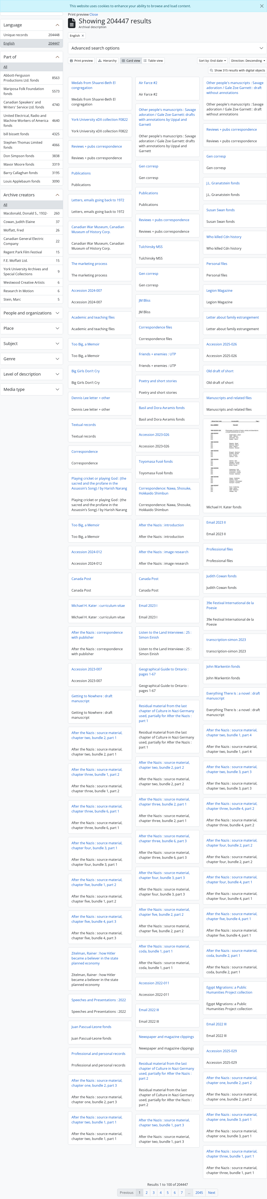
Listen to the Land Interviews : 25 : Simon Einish (165, 635)
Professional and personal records (98, 1053)
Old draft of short (220, 371)
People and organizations (28, 313)
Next (211, 1192)
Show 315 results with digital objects (237, 70)
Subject (11, 343)
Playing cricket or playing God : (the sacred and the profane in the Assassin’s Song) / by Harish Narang (99, 483)
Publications (81, 173)
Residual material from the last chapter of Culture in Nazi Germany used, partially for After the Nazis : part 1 (166, 713)
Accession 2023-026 (154, 434)
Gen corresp (216, 156)
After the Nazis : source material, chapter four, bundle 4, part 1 (231, 879)
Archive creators (19, 195)
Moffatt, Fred (31, 231)
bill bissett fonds (31, 135)
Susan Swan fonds (220, 210)
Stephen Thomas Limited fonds (31, 145)
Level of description (22, 374)
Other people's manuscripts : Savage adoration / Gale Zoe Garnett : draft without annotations (234, 88)
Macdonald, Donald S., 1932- (31, 214)
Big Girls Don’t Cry (86, 371)
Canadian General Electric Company (31, 241)
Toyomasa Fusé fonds (156, 461)
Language (13, 25)
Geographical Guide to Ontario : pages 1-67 (163, 671)
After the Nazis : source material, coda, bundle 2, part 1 (231, 952)
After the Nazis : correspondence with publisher (97, 635)
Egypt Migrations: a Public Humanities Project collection (229, 989)
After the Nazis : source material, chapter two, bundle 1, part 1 (97, 1119)
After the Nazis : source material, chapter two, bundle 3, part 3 (231, 768)
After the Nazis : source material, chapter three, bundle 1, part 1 (231, 1153)
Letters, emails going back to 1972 (98, 200)
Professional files (219, 548)
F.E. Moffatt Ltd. (31, 261)
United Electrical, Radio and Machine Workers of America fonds (31, 120)
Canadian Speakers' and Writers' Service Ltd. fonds (31, 104)
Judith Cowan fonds (221, 575)
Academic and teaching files (93, 317)
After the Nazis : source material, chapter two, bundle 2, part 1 (97, 735)
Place (9, 328)
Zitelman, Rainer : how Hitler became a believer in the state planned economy (95, 958)
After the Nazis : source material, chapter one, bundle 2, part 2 (231, 1079)
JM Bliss (144, 300)
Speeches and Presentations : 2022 (99, 1000)
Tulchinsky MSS (151, 246)
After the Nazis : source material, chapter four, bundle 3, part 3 (164, 875)
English (31, 44)
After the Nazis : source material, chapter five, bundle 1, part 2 (97, 882)
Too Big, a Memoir (86, 344)
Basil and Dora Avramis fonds (162, 408)
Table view (153, 61)
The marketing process (89, 263)
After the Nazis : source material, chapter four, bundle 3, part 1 (97, 845)
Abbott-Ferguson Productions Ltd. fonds (31, 78)
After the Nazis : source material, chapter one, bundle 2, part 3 (97, 1083)
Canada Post (81, 578)
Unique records (31, 35)
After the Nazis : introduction (161, 525)
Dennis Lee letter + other (91, 398)
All (5, 67)
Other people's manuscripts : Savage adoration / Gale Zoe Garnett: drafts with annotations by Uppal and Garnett (167, 117)
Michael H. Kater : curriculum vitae (98, 605)
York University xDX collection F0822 (100, 119)
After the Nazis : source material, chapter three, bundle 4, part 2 (231, 805)
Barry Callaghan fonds (31, 173)
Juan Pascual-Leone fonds (91, 1027)
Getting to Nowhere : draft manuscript (92, 698)
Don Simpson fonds (31, 156)
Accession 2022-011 (154, 983)
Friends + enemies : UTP (157, 354)
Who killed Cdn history (223, 237)
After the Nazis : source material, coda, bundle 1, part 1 (164, 949)
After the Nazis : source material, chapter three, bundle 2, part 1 (164, 801)
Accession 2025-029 (221, 1050)
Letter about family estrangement (232, 317)
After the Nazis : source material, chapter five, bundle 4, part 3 (97, 919)
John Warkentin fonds (223, 665)
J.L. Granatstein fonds (223, 183)
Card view (131, 61)
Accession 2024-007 (87, 290)
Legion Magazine (219, 290)
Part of (10, 57)
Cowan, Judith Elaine (31, 222)
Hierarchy (107, 61)
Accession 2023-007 (87, 669)
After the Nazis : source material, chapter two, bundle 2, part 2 (164, 765)
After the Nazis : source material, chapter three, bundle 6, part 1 (97, 809)
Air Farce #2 (148, 83)
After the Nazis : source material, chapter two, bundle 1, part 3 (164, 1122)
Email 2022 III (149, 1010)
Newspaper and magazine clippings (166, 1036)
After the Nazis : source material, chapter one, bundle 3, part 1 (231, 1116)
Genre (9, 359)
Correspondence (85, 451)
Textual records (84, 424)
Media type (14, 389)
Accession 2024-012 (87, 552)
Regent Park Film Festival (31, 253)
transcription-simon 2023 (226, 639)
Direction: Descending (247, 61)
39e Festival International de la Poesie (230, 604)
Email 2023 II (216, 521)
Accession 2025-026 (221, 344)
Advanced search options (96, 48)
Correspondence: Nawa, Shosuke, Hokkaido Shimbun (165, 491)
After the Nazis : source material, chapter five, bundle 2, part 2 (164, 912)
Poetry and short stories (158, 381)
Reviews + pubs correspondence (231, 129)
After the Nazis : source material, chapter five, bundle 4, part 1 (231, 915)
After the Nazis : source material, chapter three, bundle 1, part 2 (97, 772)
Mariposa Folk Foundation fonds (31, 91)
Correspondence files (155, 327)
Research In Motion (31, 291)
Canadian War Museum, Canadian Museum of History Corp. (98, 229)
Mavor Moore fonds (31, 165)
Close (93, 14)
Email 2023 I (148, 605)
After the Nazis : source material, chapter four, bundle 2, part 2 (231, 842)
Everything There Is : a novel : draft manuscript (233, 695)
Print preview (81, 61)
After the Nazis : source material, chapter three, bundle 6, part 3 (164, 838)
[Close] (262, 6)
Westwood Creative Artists (31, 283)
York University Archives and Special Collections (31, 271)
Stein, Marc (31, 300)
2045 (199, 1192)
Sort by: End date (211, 61)
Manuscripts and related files (229, 398)
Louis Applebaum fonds (31, 182)
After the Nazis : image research (163, 552)
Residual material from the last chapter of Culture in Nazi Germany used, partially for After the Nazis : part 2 (166, 1071)
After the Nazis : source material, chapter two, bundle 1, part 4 (231, 731)
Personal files (216, 263)
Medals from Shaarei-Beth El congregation (94, 85)
